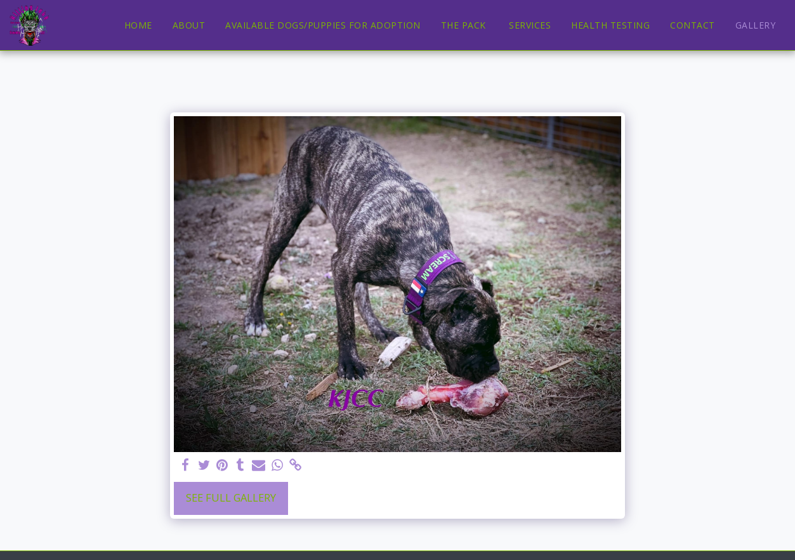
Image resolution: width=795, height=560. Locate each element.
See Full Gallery (231, 497)
